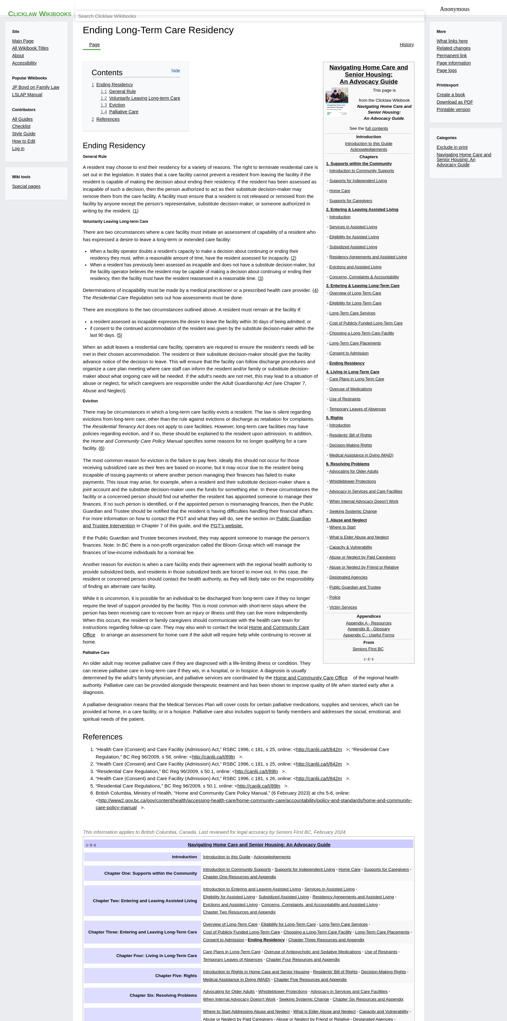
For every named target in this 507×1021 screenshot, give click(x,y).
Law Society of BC (343, 988)
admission (153, 434)
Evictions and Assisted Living (317, 772)
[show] (490, 197)
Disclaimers (174, 988)
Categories (86, 919)
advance (240, 375)
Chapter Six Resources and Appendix (292, 855)
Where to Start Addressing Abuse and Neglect (244, 863)
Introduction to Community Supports (234, 754)
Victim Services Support (222, 879)
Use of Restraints (386, 813)
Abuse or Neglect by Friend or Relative (237, 871)
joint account (164, 461)
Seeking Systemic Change (225, 855)
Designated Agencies (301, 871)
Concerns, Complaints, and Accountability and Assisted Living (411, 772)
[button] (99, 933)
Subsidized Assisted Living (447, 764)
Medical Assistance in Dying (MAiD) (451, 830)
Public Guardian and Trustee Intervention (119, 485)
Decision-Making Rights (389, 830)
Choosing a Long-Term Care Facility (445, 254)
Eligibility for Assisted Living (389, 764)
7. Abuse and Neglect (429, 313)
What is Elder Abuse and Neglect (327, 863)
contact (365, 477)
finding (390, 523)
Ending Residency (429, 279)
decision (323, 205)
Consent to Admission (431, 271)
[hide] (491, 213)
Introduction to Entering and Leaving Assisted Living (250, 764)
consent (93, 356)
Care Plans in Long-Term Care (229, 813)
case (117, 523)
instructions (183, 549)
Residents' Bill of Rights (338, 830)
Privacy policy (91, 988)
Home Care (352, 754)
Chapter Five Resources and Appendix (237, 838)
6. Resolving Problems (430, 305)
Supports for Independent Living (306, 754)
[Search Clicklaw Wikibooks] (448, 27)
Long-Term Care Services (435, 237)
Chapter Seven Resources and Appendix (290, 879)
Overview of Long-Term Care (438, 221)
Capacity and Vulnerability (389, 863)
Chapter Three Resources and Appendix (239, 804)
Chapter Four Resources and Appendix (237, 821)
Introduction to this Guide (453, 176)
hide (489, 735)
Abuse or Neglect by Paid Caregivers (455, 863)
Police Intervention (429, 871)
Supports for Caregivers (391, 754)
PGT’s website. (261, 485)
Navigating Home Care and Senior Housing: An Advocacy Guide (452, 108)
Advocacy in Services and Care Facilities (352, 847)
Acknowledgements (452, 182)
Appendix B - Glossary (452, 334)
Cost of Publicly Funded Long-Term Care (449, 246)
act (295, 213)
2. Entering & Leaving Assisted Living (446, 205)
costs (241, 611)
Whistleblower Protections (282, 847)
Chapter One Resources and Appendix (457, 754)
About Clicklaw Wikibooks (133, 988)
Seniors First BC (452, 355)
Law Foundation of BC (294, 988)
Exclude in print (120, 919)
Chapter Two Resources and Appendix (237, 780)
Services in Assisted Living (332, 764)
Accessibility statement (211, 988)
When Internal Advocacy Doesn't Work (435, 847)
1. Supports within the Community (442, 197)
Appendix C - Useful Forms (452, 340)
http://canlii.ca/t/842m (323, 642)
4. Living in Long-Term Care (436, 289)
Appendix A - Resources (453, 328)
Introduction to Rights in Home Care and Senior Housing (255, 830)
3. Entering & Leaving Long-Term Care (446, 213)
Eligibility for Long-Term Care (438, 229)
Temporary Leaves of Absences (438, 813)
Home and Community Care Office (383, 549)
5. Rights (417, 296)
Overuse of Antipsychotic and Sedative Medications (314, 813)
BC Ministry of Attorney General (402, 988)
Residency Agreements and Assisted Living (242, 772)
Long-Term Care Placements (438, 263)
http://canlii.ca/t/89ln (114, 651)
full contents (461, 160)
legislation (363, 197)
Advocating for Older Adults (226, 847)
